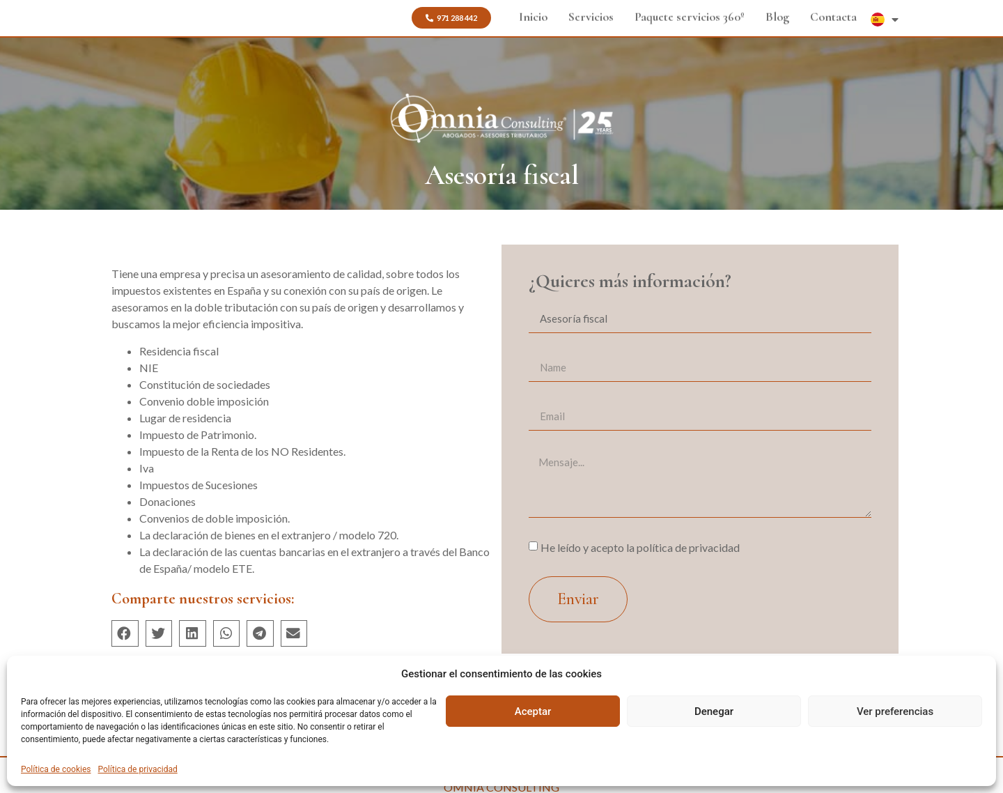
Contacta (833, 15)
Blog (777, 15)
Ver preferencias (895, 711)
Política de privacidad (138, 769)
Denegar (713, 711)
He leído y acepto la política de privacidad (640, 546)
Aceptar (533, 711)
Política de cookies (56, 769)
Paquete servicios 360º (690, 15)
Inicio (533, 15)
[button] (451, 18)
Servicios (591, 15)
